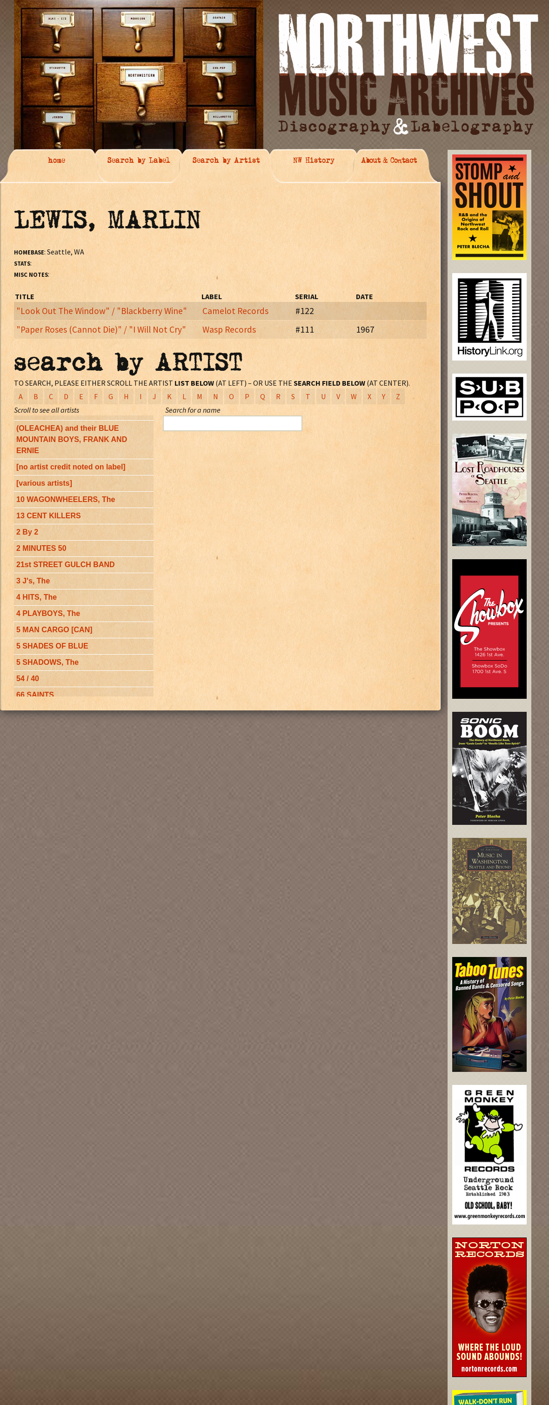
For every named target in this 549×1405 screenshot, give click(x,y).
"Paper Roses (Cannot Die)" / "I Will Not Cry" (101, 329)
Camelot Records (235, 310)
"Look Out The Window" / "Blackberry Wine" (101, 310)
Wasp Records (229, 329)
